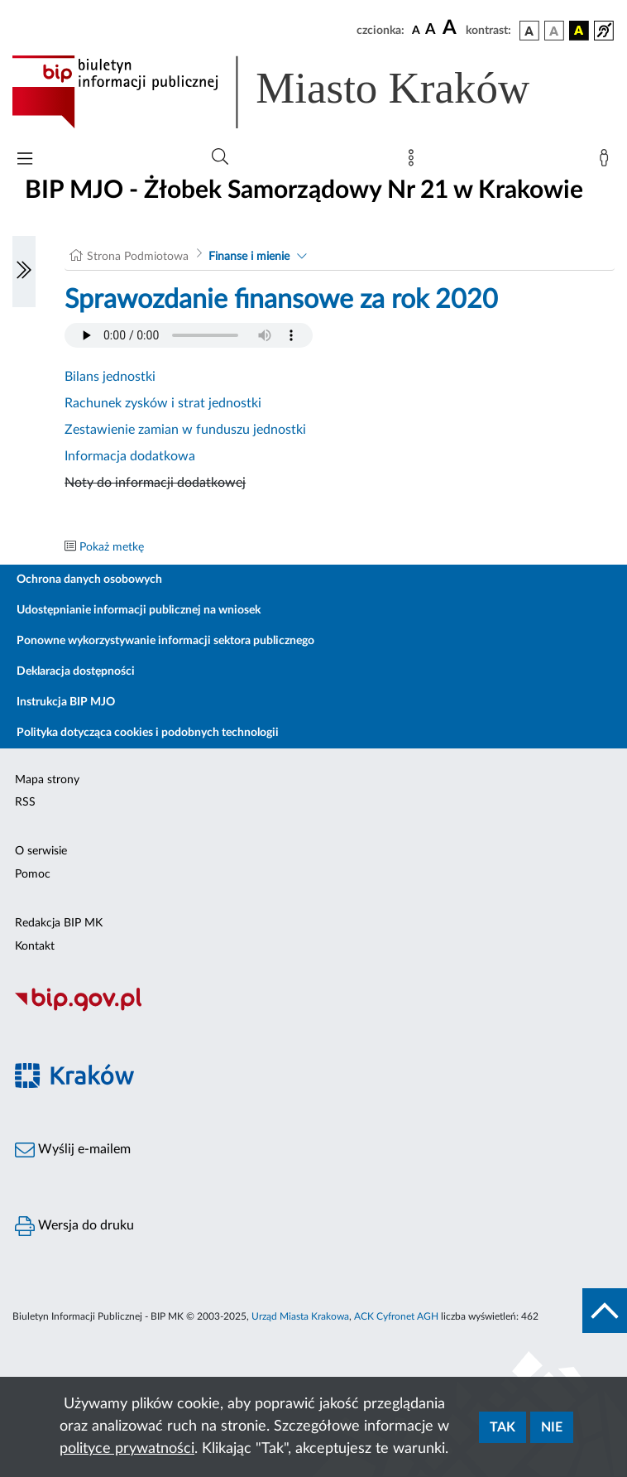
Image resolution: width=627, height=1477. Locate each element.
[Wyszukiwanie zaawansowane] (220, 157)
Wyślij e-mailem (73, 1150)
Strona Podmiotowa (138, 256)
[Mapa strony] (414, 161)
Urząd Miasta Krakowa (300, 1316)
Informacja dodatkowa (130, 456)
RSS (25, 802)
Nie (551, 1427)
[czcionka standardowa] (416, 30)
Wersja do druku (74, 1226)
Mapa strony (47, 780)
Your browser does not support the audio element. (189, 335)
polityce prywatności (127, 1448)
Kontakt (35, 946)
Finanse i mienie (249, 256)
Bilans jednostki (110, 376)
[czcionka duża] (451, 28)
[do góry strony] (604, 1310)
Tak (502, 1427)
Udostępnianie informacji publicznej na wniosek (139, 610)
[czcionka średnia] (431, 30)
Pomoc (32, 874)
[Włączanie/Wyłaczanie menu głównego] (24, 160)
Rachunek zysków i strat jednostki (163, 403)
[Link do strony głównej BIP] (294, 91)
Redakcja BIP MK (59, 923)
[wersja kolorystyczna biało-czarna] (554, 30)
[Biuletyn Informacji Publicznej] (313, 1009)
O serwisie (41, 851)
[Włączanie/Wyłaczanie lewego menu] (24, 271)
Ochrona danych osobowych (89, 579)
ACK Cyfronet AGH (396, 1316)
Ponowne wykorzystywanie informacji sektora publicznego (165, 641)
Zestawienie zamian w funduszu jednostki (185, 429)
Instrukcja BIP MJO (66, 702)
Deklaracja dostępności (76, 671)
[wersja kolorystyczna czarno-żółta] (579, 30)
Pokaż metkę (111, 547)
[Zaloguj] (607, 161)
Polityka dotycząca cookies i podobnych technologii (148, 732)
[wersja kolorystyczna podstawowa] (529, 30)
